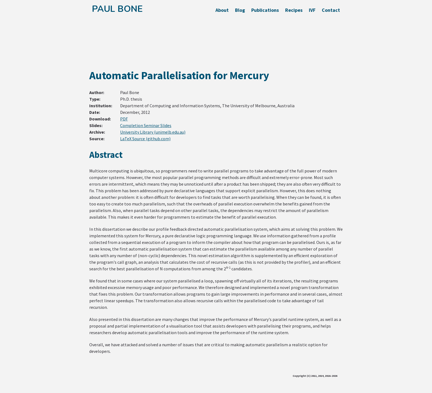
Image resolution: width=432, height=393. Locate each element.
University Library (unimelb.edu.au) (152, 132)
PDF (124, 119)
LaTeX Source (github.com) (145, 138)
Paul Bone (117, 9)
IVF (312, 10)
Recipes (294, 10)
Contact (331, 10)
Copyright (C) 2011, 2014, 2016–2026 (315, 376)
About (222, 10)
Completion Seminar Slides (145, 125)
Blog (240, 10)
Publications (265, 10)
